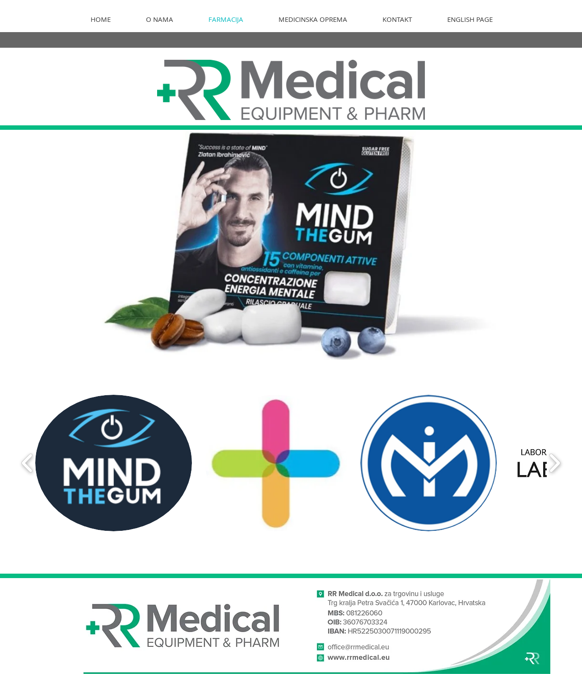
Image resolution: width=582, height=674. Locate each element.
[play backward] (27, 463)
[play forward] (555, 463)
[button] (113, 463)
